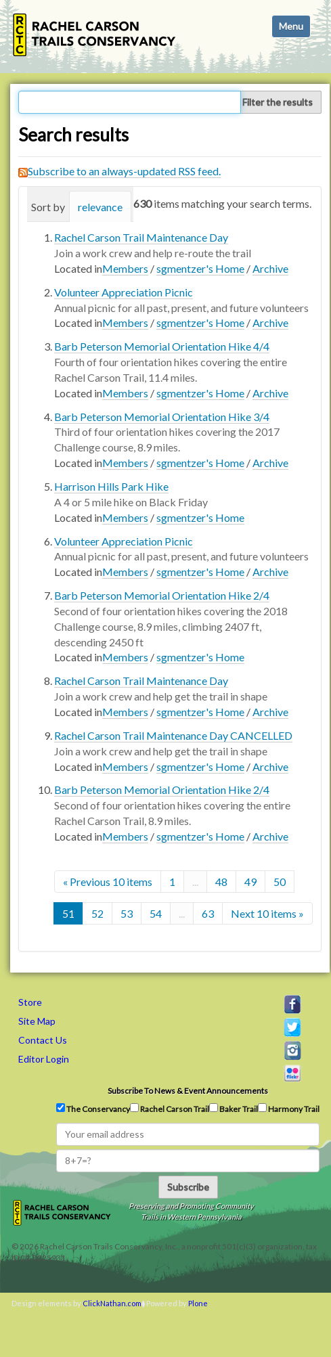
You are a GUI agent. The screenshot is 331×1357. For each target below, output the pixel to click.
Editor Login (43, 1059)
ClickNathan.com (112, 1303)
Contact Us (42, 1040)
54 (156, 913)
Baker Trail (233, 1108)
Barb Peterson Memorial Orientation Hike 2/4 (161, 595)
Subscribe (188, 1187)
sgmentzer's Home (200, 268)
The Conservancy (93, 1108)
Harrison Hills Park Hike (111, 486)
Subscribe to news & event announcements (188, 1091)
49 (250, 881)
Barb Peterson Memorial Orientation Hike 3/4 (161, 416)
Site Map (37, 1021)
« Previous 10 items (107, 881)
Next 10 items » (267, 913)
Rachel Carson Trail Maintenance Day (141, 237)
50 (279, 881)
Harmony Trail (288, 1108)
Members (125, 268)
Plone (198, 1303)
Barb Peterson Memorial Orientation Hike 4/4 (161, 346)
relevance (100, 206)
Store (30, 1002)
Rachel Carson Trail (169, 1108)
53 (126, 913)
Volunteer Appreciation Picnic (123, 292)
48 (221, 881)
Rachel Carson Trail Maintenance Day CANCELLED (173, 735)
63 (208, 913)
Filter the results (277, 102)
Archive (270, 268)
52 (97, 913)
